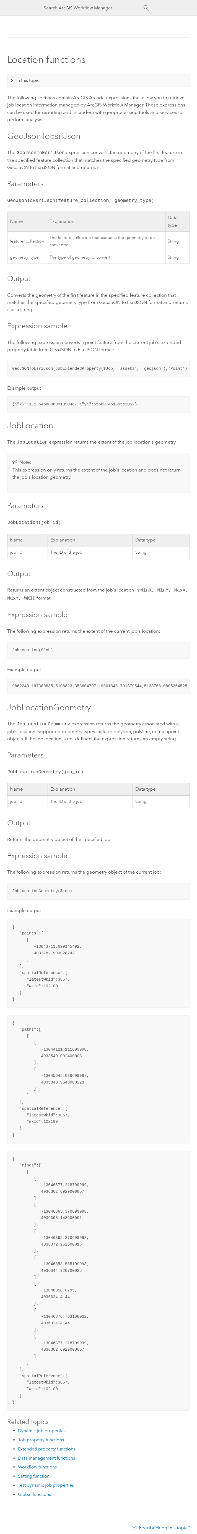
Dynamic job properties (42, 1426)
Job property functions (41, 1435)
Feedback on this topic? (164, 1523)
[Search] (146, 8)
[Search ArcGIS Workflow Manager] (93, 8)
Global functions (34, 1490)
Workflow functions (37, 1462)
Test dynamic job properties (46, 1480)
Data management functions (46, 1453)
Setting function (34, 1471)
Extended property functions (46, 1444)
